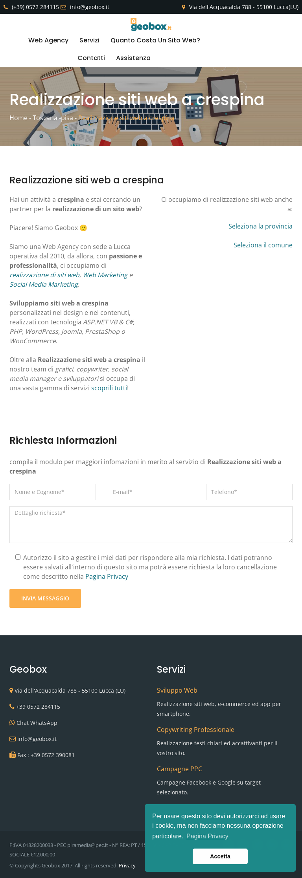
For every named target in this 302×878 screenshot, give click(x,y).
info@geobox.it (37, 739)
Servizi (89, 40)
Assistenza (133, 57)
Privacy (127, 865)
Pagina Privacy (106, 576)
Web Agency (48, 40)
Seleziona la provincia (260, 226)
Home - (20, 117)
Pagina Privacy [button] (207, 836)
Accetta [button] (220, 856)
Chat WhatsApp (37, 722)
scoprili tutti (109, 388)
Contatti (91, 57)
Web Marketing (105, 275)
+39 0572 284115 (38, 706)
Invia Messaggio (45, 598)
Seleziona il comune (263, 245)
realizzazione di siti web (44, 275)
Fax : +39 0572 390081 (46, 755)
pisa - (69, 117)
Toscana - (47, 117)
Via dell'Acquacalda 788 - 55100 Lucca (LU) (70, 690)
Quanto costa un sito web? (155, 40)
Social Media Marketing (43, 284)
